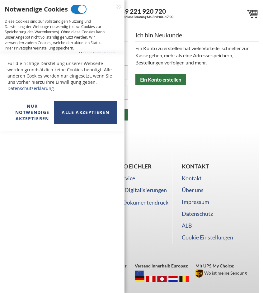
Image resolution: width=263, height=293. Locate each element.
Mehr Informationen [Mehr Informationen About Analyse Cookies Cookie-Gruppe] (97, 188)
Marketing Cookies (73, 79)
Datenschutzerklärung (30, 250)
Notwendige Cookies (79, 9)
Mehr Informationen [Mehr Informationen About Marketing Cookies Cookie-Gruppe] (97, 123)
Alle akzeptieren (85, 274)
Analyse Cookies (65, 149)
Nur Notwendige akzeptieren (32, 274)
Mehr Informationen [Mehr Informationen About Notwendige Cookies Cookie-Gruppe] (97, 53)
